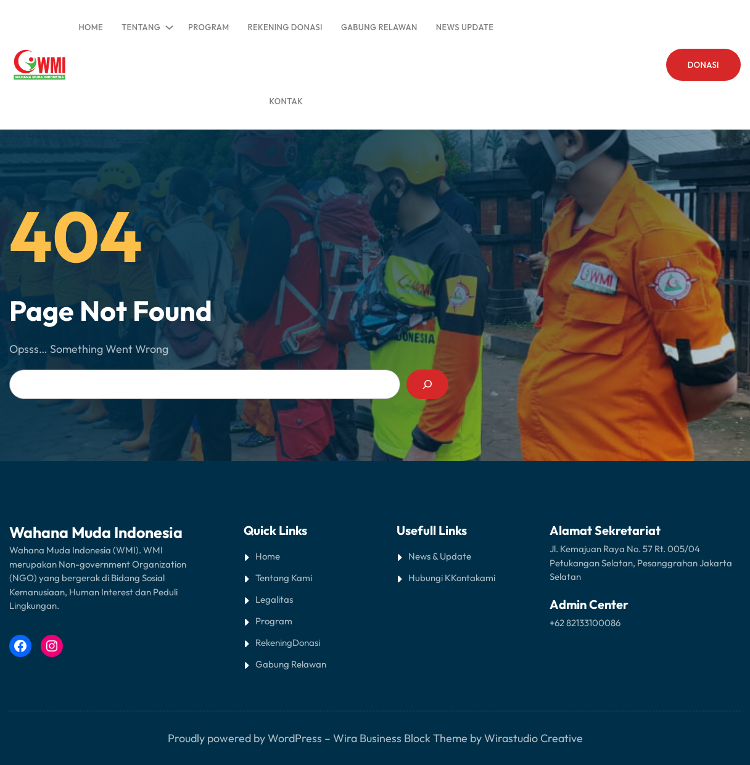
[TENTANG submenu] (167, 24)
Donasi (306, 642)
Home (90, 27)
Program (273, 621)
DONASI (703, 65)
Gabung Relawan (290, 664)
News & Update (439, 556)
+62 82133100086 (585, 623)
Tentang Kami (283, 578)
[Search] (427, 384)
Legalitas (274, 599)
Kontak (465, 578)
